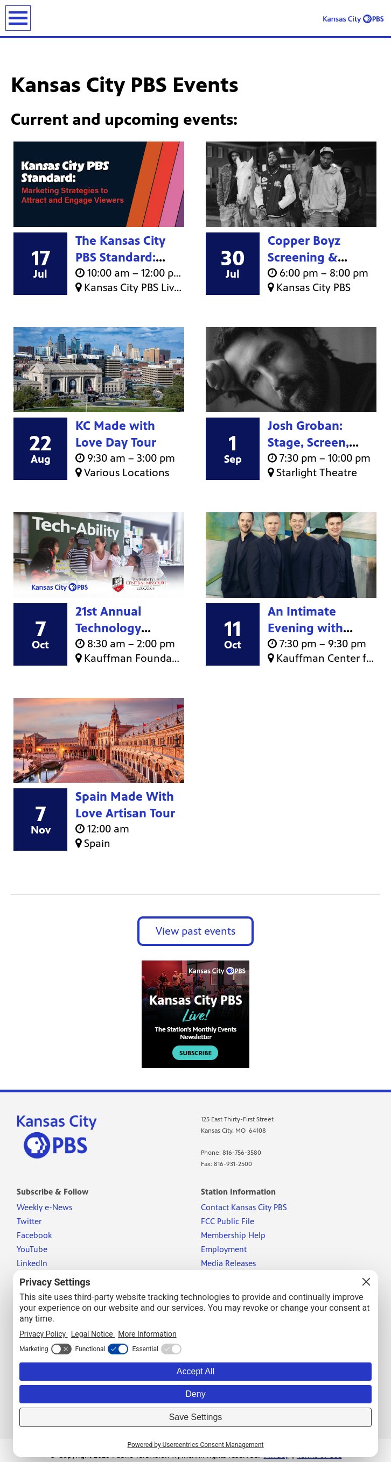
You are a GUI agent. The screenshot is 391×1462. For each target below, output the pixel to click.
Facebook (34, 1235)
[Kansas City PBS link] (353, 19)
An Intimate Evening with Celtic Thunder (309, 628)
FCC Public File (227, 1221)
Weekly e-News (44, 1207)
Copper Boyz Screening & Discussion (304, 257)
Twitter (29, 1221)
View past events (195, 931)
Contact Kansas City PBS (244, 1207)
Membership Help (233, 1235)
